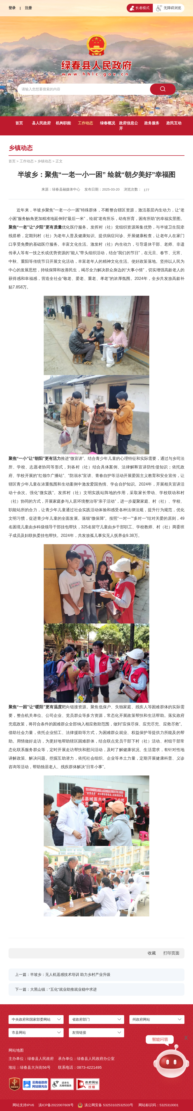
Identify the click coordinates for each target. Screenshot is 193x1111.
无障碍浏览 (168, 8)
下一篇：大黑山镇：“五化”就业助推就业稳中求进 (56, 989)
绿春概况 (107, 123)
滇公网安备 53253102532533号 (105, 1105)
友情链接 (79, 1032)
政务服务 (151, 123)
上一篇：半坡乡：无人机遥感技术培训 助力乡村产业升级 (62, 974)
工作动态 (85, 123)
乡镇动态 (44, 161)
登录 (12, 8)
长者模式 (140, 8)
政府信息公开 (128, 125)
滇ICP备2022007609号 (56, 1105)
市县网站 (19, 1032)
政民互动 (173, 123)
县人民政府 (41, 123)
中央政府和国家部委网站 (31, 1019)
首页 (19, 123)
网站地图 (16, 1050)
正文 (59, 161)
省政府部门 (81, 1019)
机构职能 (63, 123)
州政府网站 (141, 1019)
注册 (28, 8)
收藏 (152, 953)
